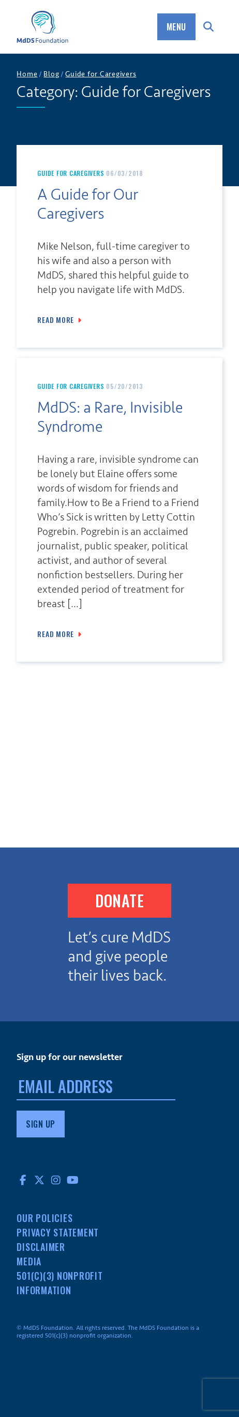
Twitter (39, 1180)
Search (209, 26)
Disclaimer (41, 1246)
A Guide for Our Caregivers (87, 204)
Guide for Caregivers (70, 173)
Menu (176, 27)
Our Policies (44, 1218)
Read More (55, 319)
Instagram (56, 1180)
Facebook (23, 1180)
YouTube (72, 1180)
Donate (119, 900)
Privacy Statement (58, 1232)
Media (29, 1261)
